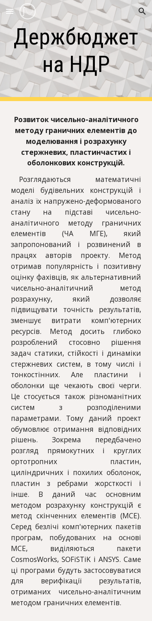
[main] (76, 51)
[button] (9, 11)
